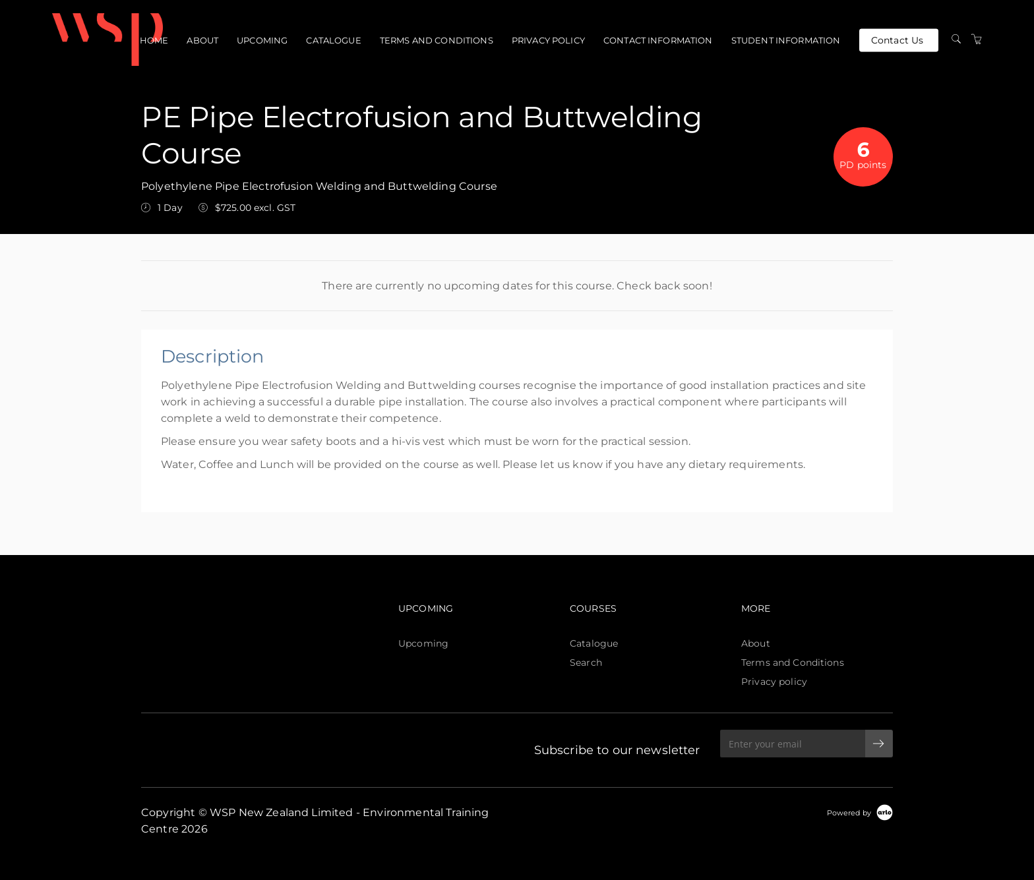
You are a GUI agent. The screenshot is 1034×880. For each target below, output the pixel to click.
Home (154, 40)
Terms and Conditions (436, 40)
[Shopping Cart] (976, 39)
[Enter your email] (793, 743)
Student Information (786, 40)
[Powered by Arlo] (860, 812)
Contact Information (658, 40)
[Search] (956, 39)
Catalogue (333, 40)
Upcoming (262, 40)
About (202, 40)
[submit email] (879, 743)
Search (586, 662)
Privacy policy (548, 40)
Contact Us (897, 39)
